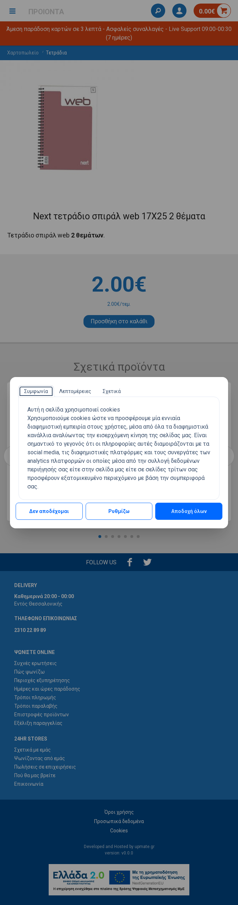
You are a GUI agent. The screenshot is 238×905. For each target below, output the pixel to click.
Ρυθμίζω (119, 511)
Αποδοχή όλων (189, 511)
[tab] (36, 391)
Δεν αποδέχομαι (49, 511)
